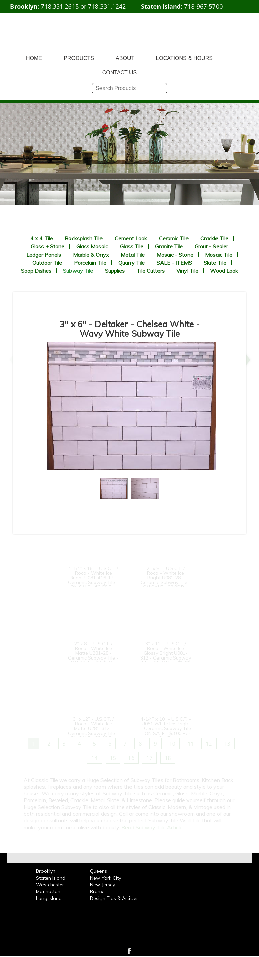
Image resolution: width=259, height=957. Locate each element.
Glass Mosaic (92, 246)
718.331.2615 (60, 6)
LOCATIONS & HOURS (184, 58)
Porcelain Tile (90, 262)
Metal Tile (133, 254)
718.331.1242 (107, 6)
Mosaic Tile (218, 254)
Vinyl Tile (187, 270)
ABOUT (125, 58)
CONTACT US (119, 72)
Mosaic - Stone (174, 254)
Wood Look (224, 270)
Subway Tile (78, 270)
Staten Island (50, 878)
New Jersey (102, 885)
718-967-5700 (203, 6)
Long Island (49, 898)
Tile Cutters (151, 270)
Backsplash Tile (84, 238)
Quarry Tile (131, 262)
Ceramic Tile (174, 238)
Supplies (115, 270)
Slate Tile (215, 262)
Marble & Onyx (91, 254)
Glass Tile (131, 246)
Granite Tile (169, 246)
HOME (34, 58)
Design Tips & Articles (114, 898)
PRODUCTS (79, 58)
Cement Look (131, 238)
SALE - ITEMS (174, 262)
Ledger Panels (43, 254)
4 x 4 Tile (41, 238)
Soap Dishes (36, 270)
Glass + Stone (47, 246)
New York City (105, 878)
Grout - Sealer (211, 246)
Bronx (96, 891)
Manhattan (48, 891)
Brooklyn (45, 871)
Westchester (50, 885)
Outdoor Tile (47, 262)
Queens (98, 871)
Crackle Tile (214, 238)
